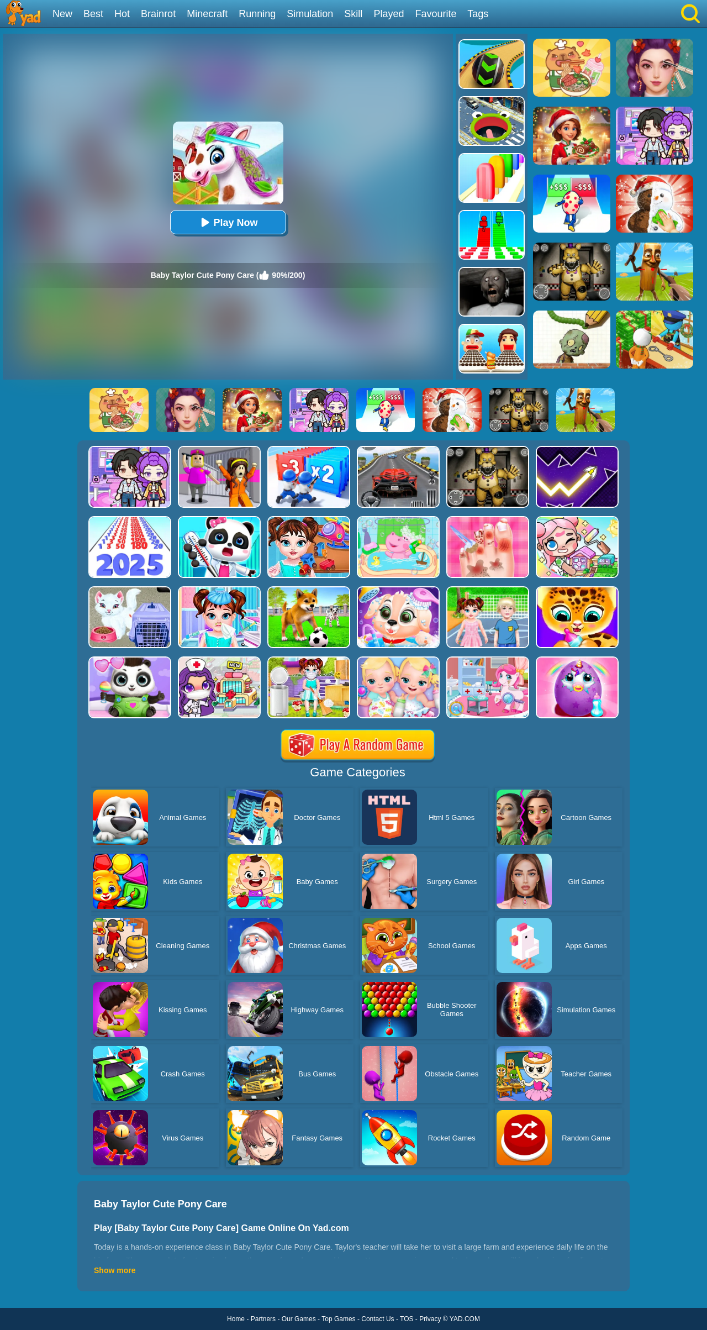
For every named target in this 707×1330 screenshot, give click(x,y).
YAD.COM (465, 1319)
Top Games (338, 1319)
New (62, 13)
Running (257, 13)
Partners (263, 1319)
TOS (406, 1319)
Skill (353, 13)
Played (388, 13)
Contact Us (377, 1319)
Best (93, 13)
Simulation (310, 13)
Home (236, 1319)
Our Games (299, 1319)
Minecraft (207, 13)
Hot (122, 13)
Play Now (227, 222)
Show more (114, 1270)
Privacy (430, 1319)
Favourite (435, 13)
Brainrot (158, 13)
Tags (477, 13)
